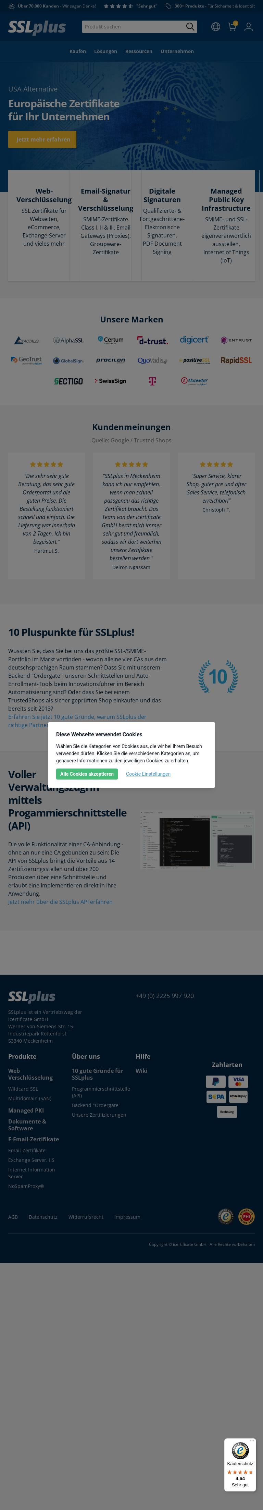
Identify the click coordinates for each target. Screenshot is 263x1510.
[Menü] (252, 1442)
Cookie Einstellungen (148, 774)
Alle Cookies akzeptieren (87, 774)
